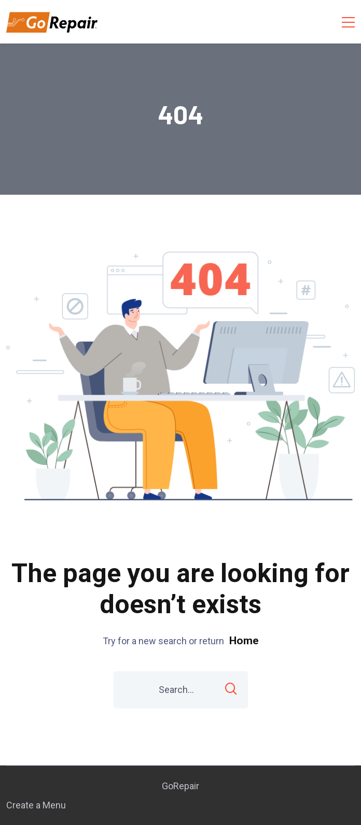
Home (244, 640)
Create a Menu (36, 805)
